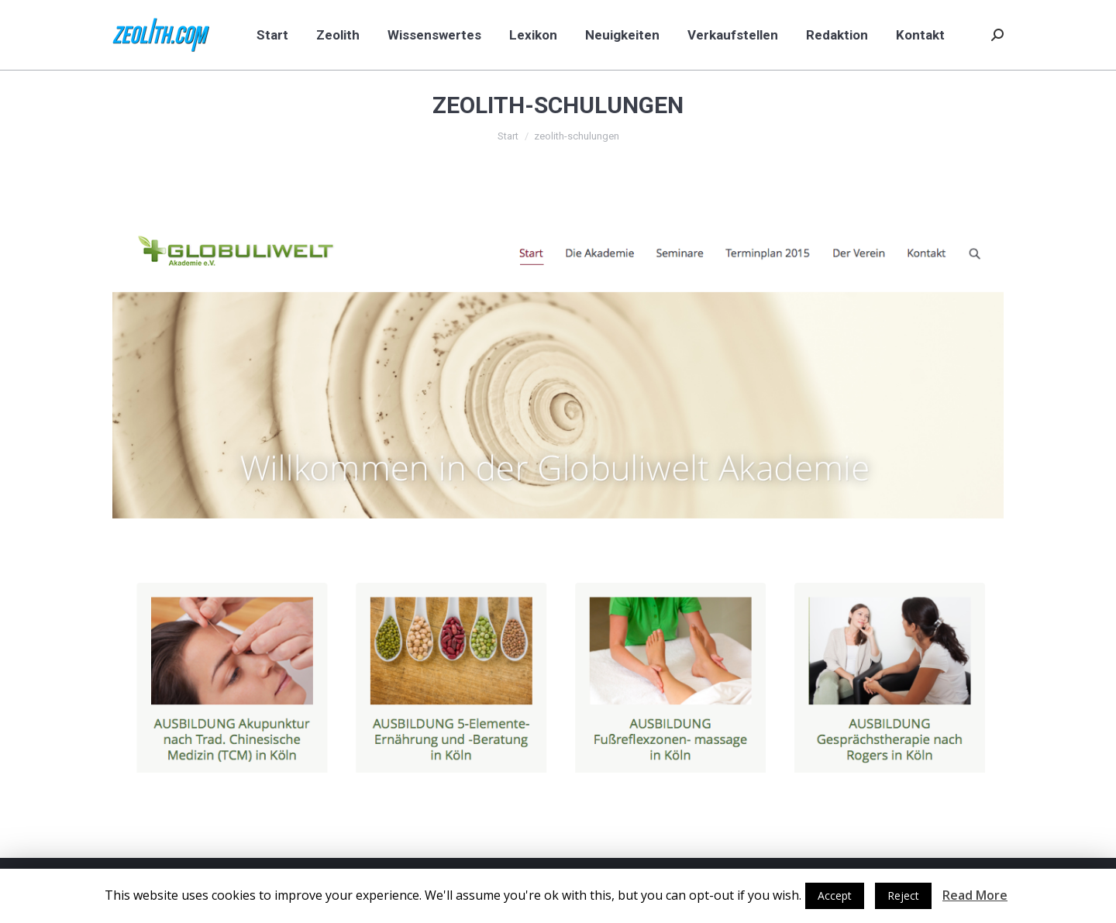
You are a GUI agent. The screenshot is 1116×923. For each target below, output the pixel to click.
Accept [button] (835, 895)
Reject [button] (903, 895)
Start (508, 136)
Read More (975, 895)
